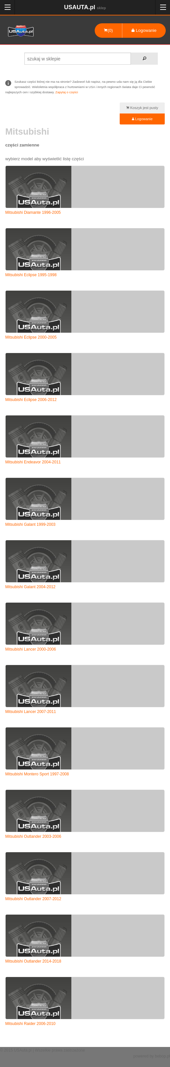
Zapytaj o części (66, 92)
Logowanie (144, 30)
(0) (108, 30)
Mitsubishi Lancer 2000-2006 (30, 649)
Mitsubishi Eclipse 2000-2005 (31, 337)
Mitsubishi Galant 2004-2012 (30, 587)
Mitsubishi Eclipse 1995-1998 (31, 275)
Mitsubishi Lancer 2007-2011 (30, 711)
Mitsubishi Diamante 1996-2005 (33, 212)
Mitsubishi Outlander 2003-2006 (33, 836)
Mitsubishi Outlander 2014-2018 (33, 961)
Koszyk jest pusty (142, 108)
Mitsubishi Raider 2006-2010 (30, 1023)
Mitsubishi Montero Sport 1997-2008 (37, 774)
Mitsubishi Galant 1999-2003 (30, 524)
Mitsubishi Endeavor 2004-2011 (33, 462)
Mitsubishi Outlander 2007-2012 (33, 899)
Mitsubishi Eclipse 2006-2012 (31, 399)
